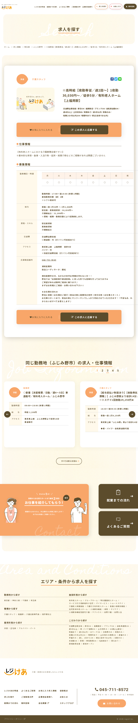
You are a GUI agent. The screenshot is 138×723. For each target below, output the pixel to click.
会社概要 (44, 703)
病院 (106, 609)
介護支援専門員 (32, 614)
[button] (97, 370)
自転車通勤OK (123, 626)
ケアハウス (97, 612)
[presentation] (7, 414)
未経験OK (73, 641)
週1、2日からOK (86, 638)
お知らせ (64, 697)
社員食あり (104, 641)
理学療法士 (47, 614)
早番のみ (72, 638)
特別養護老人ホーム (108, 600)
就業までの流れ (52, 7)
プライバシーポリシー (14, 719)
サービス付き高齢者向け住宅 (81, 603)
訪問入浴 (118, 612)
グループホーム (91, 600)
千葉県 (25, 600)
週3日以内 (83, 632)
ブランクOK (109, 626)
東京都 (7, 600)
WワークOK (95, 632)
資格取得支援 (74, 644)
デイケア (114, 609)
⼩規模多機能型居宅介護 (79, 612)
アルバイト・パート (27, 628)
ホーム (7, 47)
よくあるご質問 (64, 7)
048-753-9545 (49, 260)
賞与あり (115, 641)
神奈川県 (16, 600)
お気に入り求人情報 (48, 690)
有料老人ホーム (75, 600)
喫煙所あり (93, 635)
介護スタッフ (10, 614)
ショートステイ (116, 603)
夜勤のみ (118, 632)
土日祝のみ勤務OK (108, 635)
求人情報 (17, 47)
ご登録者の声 (76, 7)
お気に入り (116, 6)
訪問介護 (108, 612)
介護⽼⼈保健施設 (76, 606)
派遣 (6, 628)
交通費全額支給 (75, 626)
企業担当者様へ (87, 7)
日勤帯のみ (107, 632)
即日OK (88, 626)
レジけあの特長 (39, 7)
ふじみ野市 (38, 47)
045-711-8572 (112, 689)
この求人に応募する (84, 129)
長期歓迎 (97, 626)
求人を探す (101, 6)
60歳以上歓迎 (116, 629)
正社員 (13, 628)
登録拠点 (64, 690)
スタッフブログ (67, 703)
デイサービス (102, 603)
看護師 (21, 614)
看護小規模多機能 (117, 606)
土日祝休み (102, 629)
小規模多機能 (96, 609)
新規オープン (88, 644)
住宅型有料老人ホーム (78, 609)
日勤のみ (118, 638)
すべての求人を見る (69, 461)
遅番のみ (122, 635)
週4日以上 (73, 629)
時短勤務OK (91, 641)
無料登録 (130, 6)
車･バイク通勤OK (87, 629)
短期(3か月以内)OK (77, 635)
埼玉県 (27, 47)
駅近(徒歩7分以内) (104, 638)
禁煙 (82, 641)
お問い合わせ (111, 703)
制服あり (72, 632)
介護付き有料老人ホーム (97, 606)
